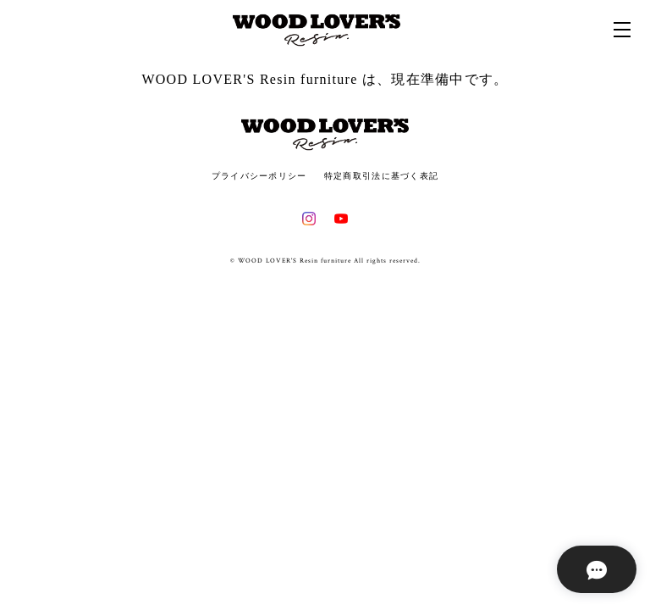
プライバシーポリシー (259, 175)
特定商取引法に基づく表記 (381, 175)
